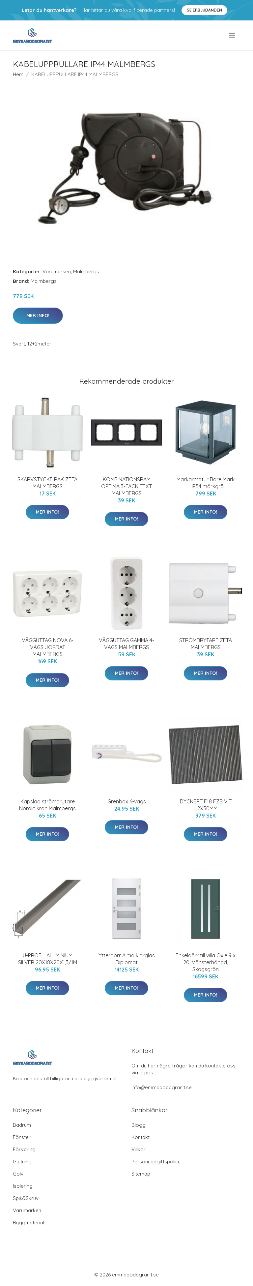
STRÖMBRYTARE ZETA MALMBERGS (205, 643)
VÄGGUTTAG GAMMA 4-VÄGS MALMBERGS (126, 643)
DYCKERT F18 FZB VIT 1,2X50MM (206, 805)
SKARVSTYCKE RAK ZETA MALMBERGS (47, 483)
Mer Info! (37, 315)
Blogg (138, 1125)
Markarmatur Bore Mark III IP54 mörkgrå (206, 483)
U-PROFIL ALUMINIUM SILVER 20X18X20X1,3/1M (47, 959)
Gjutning (22, 1161)
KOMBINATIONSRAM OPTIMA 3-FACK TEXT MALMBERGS (126, 486)
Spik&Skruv (26, 1198)
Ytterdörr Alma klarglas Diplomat (126, 959)
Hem (18, 74)
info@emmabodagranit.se (161, 1087)
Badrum (22, 1125)
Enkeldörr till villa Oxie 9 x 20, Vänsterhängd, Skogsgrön (206, 962)
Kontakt (140, 1137)
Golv (18, 1174)
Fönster (22, 1137)
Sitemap (140, 1174)
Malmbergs (86, 271)
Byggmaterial (28, 1222)
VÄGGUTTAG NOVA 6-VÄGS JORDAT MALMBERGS (47, 647)
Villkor (138, 1149)
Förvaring (24, 1149)
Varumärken (56, 271)
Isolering (23, 1186)
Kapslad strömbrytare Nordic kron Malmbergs (47, 805)
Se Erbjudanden (204, 10)
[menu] (232, 35)
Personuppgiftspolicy (156, 1161)
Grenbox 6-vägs (126, 801)
